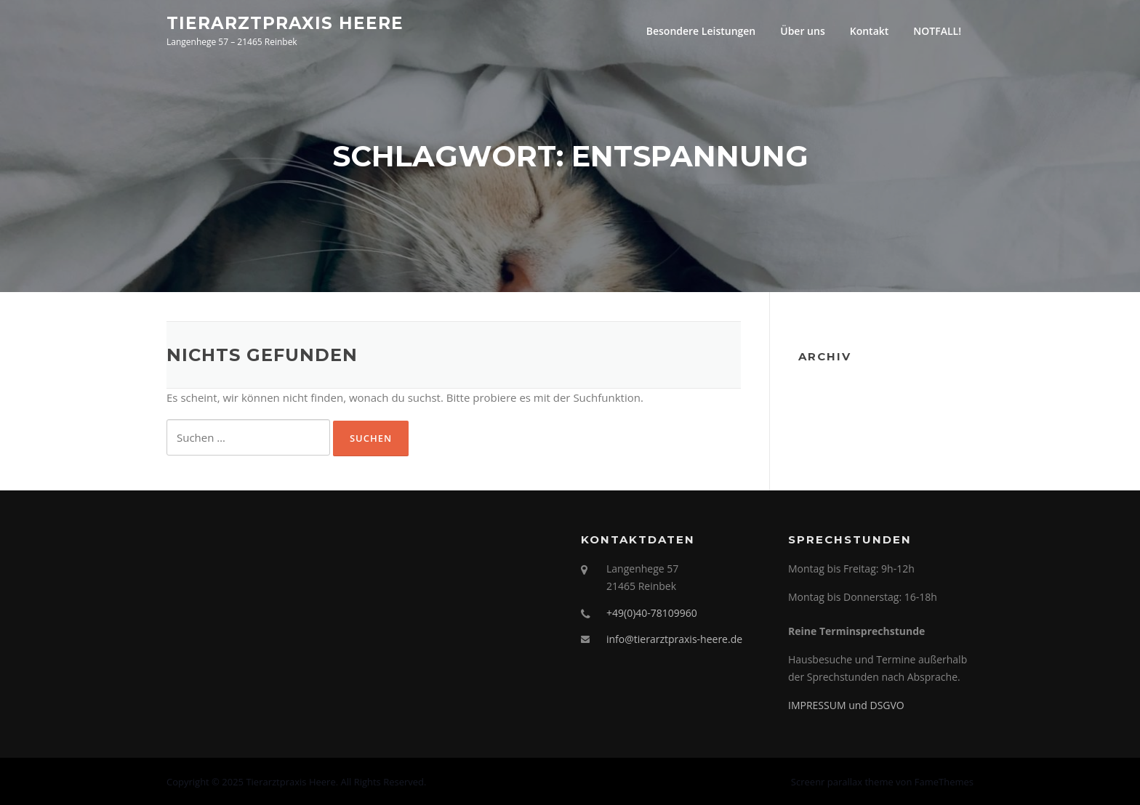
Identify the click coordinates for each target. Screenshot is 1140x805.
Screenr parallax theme (842, 781)
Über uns (802, 31)
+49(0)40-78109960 (651, 613)
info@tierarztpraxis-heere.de (674, 639)
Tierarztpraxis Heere (285, 22)
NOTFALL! (937, 31)
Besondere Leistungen (701, 31)
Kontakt (869, 31)
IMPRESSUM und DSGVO (846, 705)
